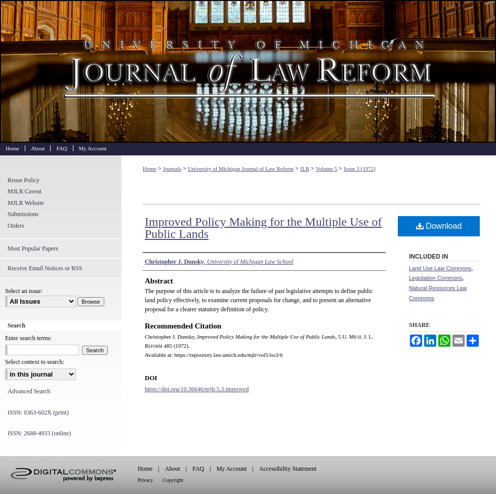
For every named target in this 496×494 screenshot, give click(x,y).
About (172, 468)
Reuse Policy (23, 180)
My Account (232, 468)
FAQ (198, 468)
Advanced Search (29, 391)
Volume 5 (326, 169)
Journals (172, 169)
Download (439, 226)
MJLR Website (26, 203)
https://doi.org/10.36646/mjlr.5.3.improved (197, 389)
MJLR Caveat (25, 191)
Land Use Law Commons (440, 268)
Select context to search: (34, 361)
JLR (304, 169)
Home (149, 169)
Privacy (145, 480)
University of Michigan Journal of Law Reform (248, 71)
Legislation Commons (436, 278)
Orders (16, 225)
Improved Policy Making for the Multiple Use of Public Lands (263, 227)
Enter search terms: (28, 338)
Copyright (173, 480)
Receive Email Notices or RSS (45, 268)
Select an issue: (24, 291)
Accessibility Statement (288, 468)
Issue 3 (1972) (360, 169)
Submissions (23, 214)
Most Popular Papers (33, 248)
